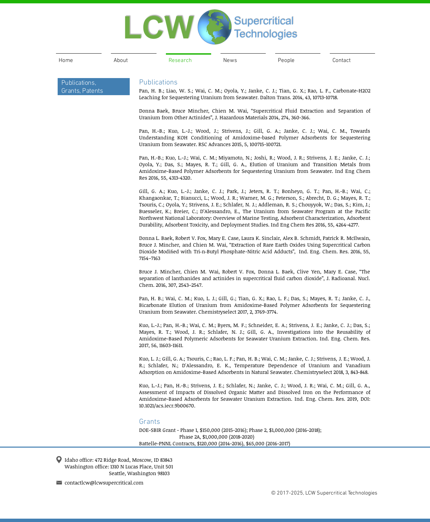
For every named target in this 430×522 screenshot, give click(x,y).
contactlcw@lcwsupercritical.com (104, 482)
